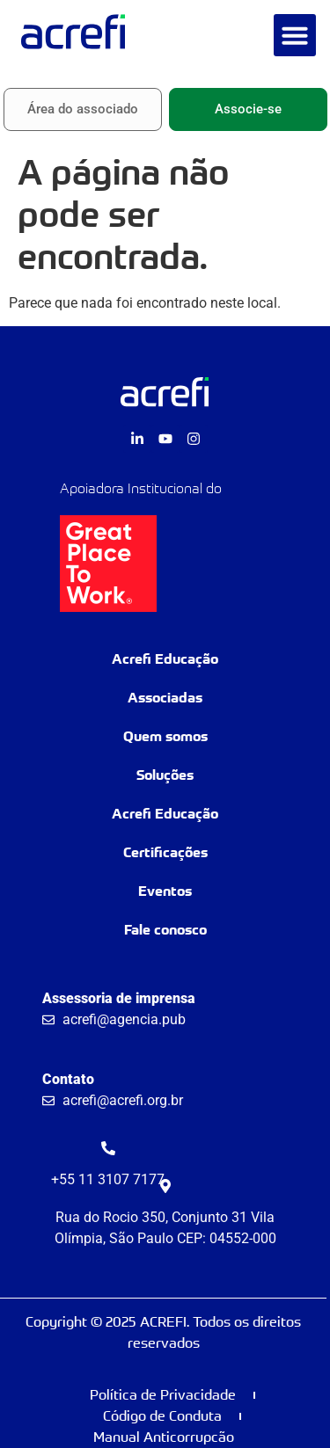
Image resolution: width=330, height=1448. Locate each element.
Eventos (165, 891)
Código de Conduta (162, 1416)
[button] (295, 35)
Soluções (165, 775)
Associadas (165, 697)
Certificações (165, 852)
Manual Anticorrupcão (163, 1437)
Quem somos (165, 736)
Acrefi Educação (165, 659)
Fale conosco (165, 929)
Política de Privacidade (163, 1395)
